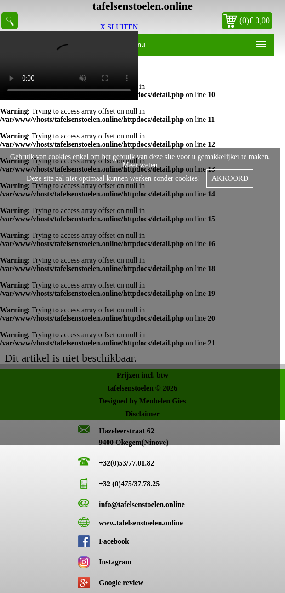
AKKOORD (229, 178)
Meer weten (140, 165)
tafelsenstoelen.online (142, 6)
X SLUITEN (119, 27)
